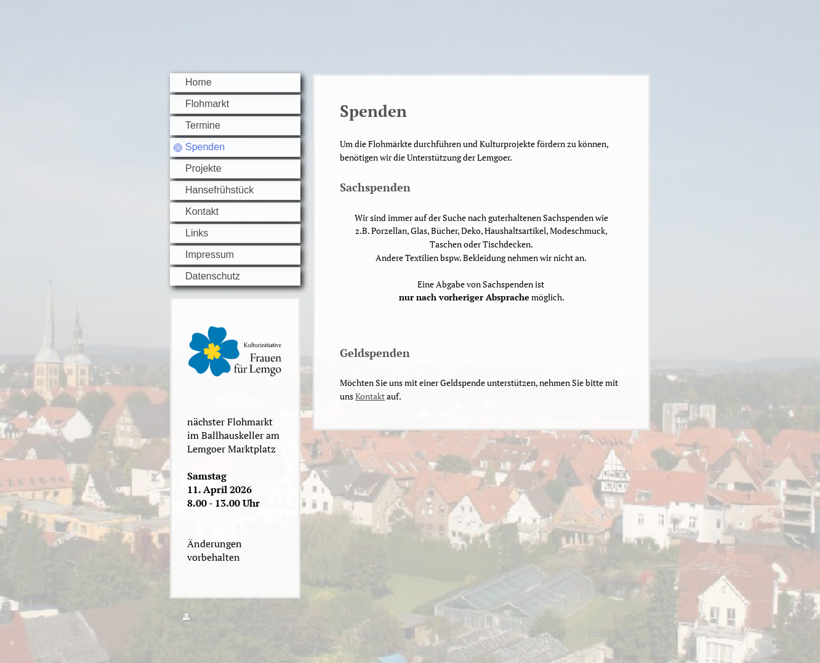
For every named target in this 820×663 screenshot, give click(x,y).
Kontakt (370, 396)
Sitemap (279, 617)
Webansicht (612, 631)
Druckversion (219, 617)
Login (625, 617)
